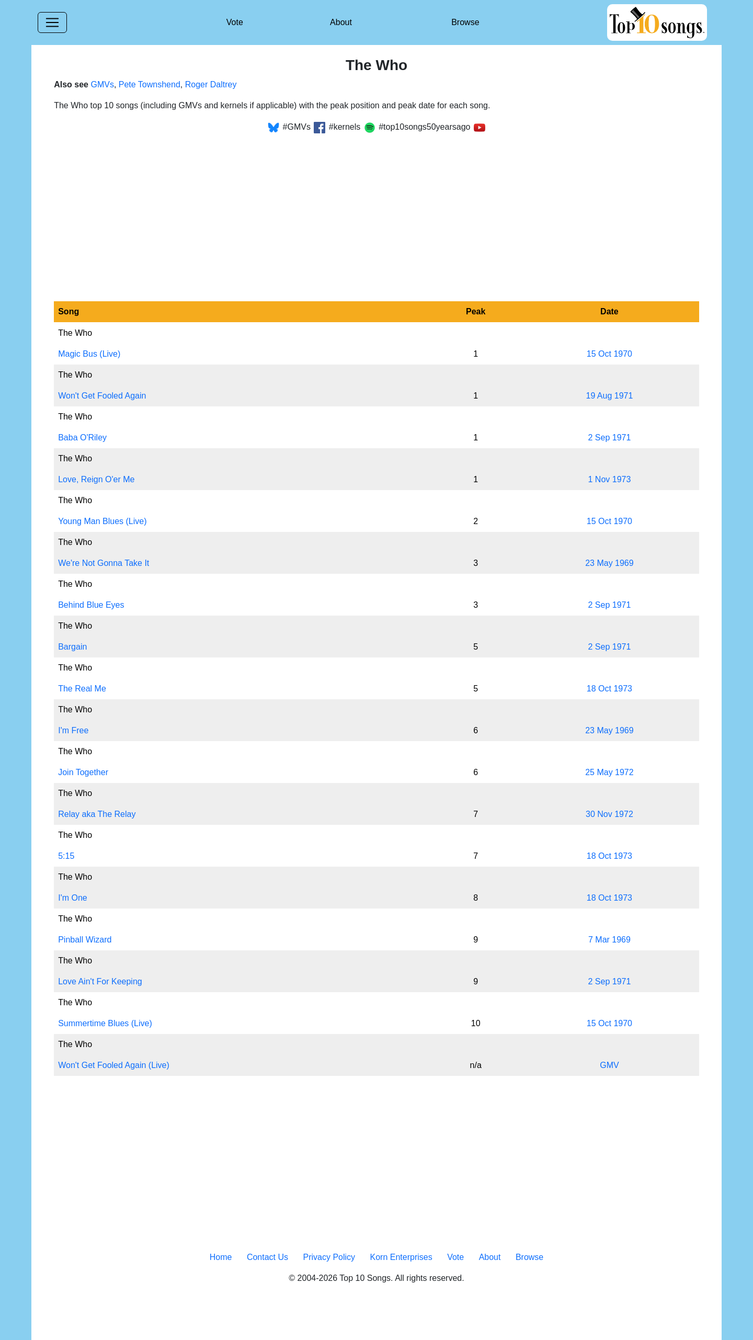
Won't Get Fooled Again (102, 395)
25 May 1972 (609, 772)
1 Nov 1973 (609, 479)
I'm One (72, 897)
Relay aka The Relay (96, 814)
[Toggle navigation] (52, 22)
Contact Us (267, 1257)
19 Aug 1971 (609, 395)
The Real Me (82, 688)
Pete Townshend (149, 84)
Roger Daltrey (211, 84)
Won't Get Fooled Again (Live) (113, 1065)
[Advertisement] (376, 211)
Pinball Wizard (84, 939)
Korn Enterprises (401, 1257)
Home (221, 1257)
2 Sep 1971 (609, 437)
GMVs (101, 84)
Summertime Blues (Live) (105, 1023)
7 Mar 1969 (609, 939)
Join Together (83, 772)
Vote (234, 22)
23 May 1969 (609, 563)
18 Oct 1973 (609, 688)
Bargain (72, 646)
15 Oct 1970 (609, 353)
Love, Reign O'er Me (96, 479)
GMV (609, 1065)
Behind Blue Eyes (91, 604)
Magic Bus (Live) (89, 353)
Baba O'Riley (82, 437)
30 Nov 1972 (609, 814)
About (341, 22)
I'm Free (73, 730)
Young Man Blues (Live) (102, 521)
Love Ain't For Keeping (100, 981)
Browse (465, 22)
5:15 (66, 855)
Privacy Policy (329, 1257)
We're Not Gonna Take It (103, 563)
